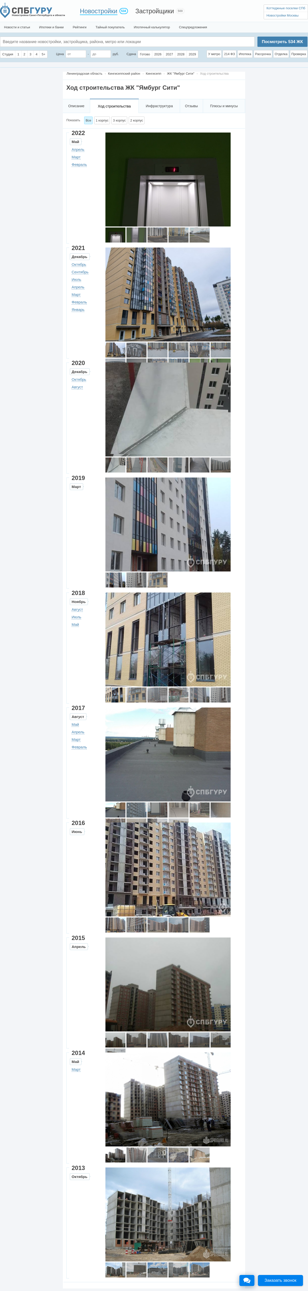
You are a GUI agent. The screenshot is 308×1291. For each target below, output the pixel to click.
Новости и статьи (17, 27)
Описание (76, 106)
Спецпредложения (193, 27)
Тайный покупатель (110, 27)
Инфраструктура (159, 106)
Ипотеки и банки (51, 27)
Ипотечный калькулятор (152, 27)
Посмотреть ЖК (282, 41)
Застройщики (154, 11)
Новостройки (98, 11)
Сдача (131, 54)
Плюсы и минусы (224, 106)
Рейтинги (79, 27)
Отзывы (191, 106)
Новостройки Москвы (282, 15)
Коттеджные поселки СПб (285, 8)
